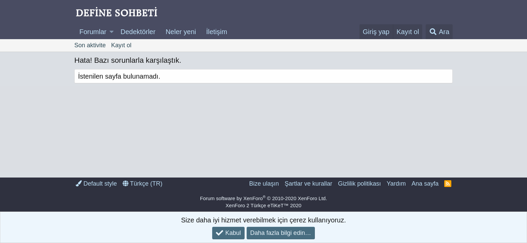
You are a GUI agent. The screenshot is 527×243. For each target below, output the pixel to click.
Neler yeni (181, 31)
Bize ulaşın (264, 183)
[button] (112, 31)
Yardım (396, 183)
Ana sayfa (424, 183)
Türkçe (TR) (142, 183)
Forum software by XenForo (263, 198)
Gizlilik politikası (359, 183)
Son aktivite (90, 45)
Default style (96, 183)
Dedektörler (138, 31)
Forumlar (92, 31)
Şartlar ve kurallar (308, 183)
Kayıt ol (121, 45)
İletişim (216, 31)
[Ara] (439, 31)
